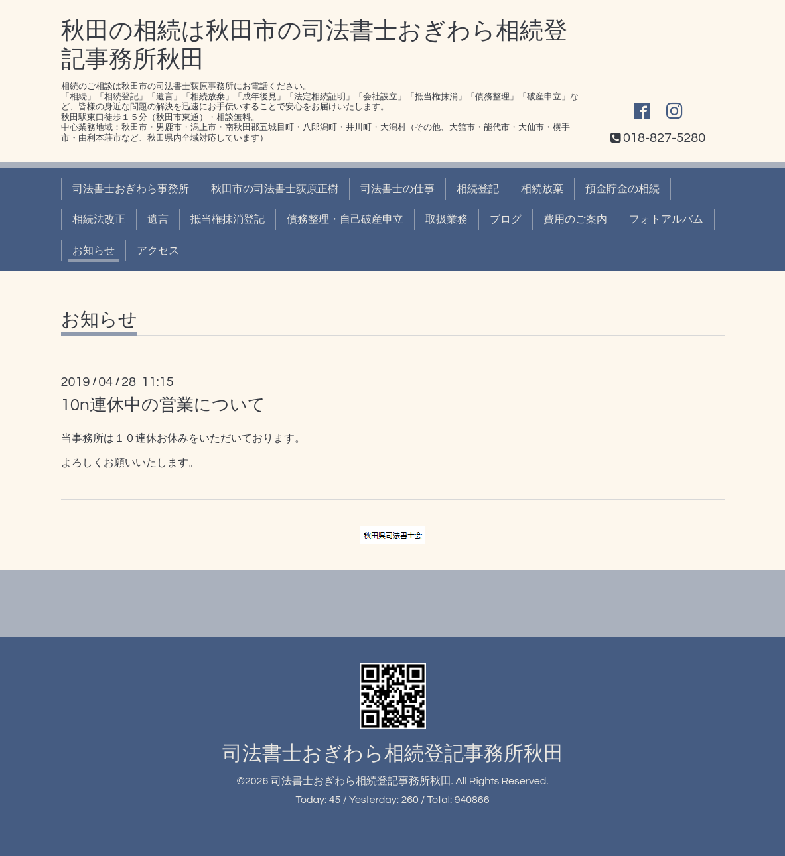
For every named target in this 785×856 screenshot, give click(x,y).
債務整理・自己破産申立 (345, 219)
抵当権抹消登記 (227, 219)
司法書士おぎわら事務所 (130, 189)
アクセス (158, 250)
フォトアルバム (666, 219)
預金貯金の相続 (622, 189)
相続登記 (478, 189)
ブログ (506, 219)
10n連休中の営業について (163, 405)
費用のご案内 (575, 219)
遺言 (158, 219)
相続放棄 (542, 189)
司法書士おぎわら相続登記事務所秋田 (392, 753)
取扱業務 (446, 219)
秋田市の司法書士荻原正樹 (274, 189)
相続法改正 (98, 219)
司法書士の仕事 (397, 189)
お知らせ (93, 250)
